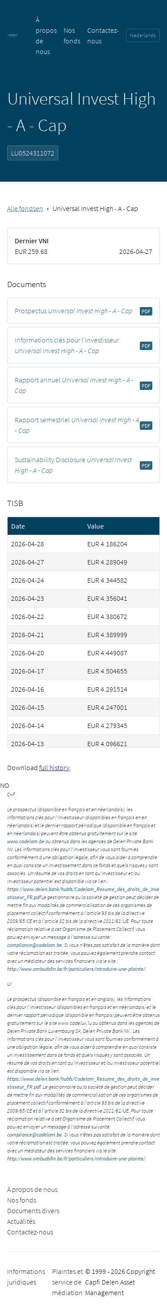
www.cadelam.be (26, 841)
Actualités (21, 1221)
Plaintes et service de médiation (67, 1282)
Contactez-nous (30, 1231)
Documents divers (33, 1210)
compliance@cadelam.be (34, 945)
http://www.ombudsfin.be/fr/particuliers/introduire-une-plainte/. (77, 969)
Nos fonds (21, 1199)
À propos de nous (32, 1189)
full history (54, 767)
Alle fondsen (25, 208)
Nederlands (143, 35)
